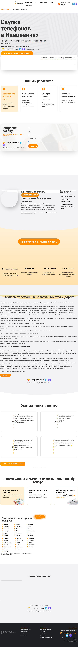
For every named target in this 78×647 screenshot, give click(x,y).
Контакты (29, 5)
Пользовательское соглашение (8, 632)
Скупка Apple (43, 2)
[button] (3, 64)
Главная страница (5, 9)
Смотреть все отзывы (39, 468)
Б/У (36, 138)
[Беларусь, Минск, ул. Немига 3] (11, 591)
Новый (31, 138)
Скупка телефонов (30, 2)
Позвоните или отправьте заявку (9, 96)
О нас (51, 2)
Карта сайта (3, 633)
